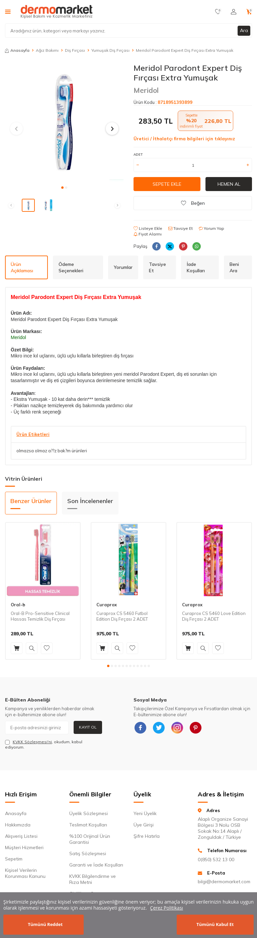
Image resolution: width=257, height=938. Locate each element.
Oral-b (18, 604)
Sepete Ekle (167, 184)
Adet (138, 154)
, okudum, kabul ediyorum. (43, 744)
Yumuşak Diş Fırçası (110, 50)
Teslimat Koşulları (88, 825)
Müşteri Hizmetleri (24, 847)
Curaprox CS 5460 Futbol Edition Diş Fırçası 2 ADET (122, 616)
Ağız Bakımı (47, 50)
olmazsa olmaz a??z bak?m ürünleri (51, 450)
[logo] (56, 11)
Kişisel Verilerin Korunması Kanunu (25, 873)
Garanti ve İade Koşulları (96, 865)
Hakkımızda (17, 825)
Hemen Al (229, 184)
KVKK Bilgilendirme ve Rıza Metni (92, 879)
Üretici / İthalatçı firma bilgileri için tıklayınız (184, 138)
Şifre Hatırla (147, 836)
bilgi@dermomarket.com (224, 882)
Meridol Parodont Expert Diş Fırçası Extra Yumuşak (184, 50)
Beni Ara (234, 267)
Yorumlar (123, 267)
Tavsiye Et (180, 228)
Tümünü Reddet (45, 924)
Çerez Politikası (166, 908)
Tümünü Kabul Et (215, 924)
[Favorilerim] (218, 11)
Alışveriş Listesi (21, 836)
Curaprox (106, 604)
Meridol (146, 90)
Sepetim (13, 859)
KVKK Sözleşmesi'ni (32, 741)
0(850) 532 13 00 (216, 859)
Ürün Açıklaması (22, 267)
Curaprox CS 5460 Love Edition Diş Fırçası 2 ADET (214, 616)
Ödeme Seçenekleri (71, 267)
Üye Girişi (144, 825)
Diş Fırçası (75, 50)
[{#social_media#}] (140, 727)
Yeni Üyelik (145, 813)
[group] (64, 122)
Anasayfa (17, 50)
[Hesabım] (233, 11)
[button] (62, 187)
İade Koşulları (196, 267)
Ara (244, 30)
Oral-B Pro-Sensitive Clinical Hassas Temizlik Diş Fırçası (40, 616)
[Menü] (8, 11)
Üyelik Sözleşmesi (88, 813)
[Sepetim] (249, 11)
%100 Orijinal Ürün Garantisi (89, 839)
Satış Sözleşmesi (87, 853)
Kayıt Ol (88, 727)
